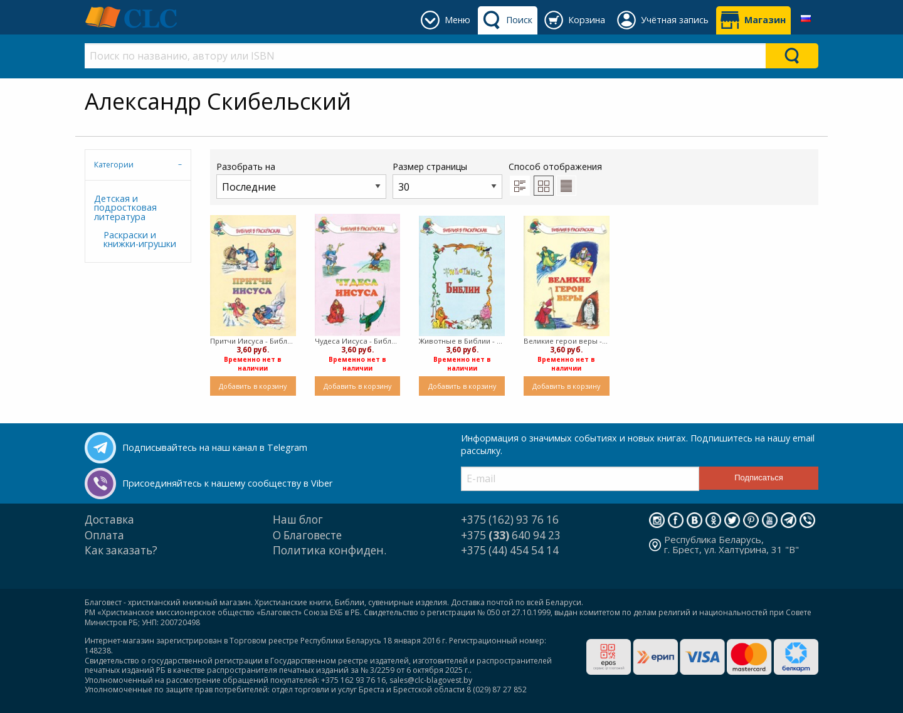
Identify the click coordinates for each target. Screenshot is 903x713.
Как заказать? (121, 550)
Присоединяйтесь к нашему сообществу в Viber (227, 483)
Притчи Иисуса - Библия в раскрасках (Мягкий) (253, 341)
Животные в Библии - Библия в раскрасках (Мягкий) (462, 341)
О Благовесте (307, 535)
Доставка (109, 519)
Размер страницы (447, 180)
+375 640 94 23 (511, 535)
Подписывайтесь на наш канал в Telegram (214, 447)
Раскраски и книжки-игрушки (139, 239)
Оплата (104, 535)
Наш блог (298, 519)
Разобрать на (301, 180)
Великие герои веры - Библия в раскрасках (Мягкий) (567, 341)
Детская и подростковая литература (125, 208)
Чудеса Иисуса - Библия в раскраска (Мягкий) (358, 341)
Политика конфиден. (329, 550)
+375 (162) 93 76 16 (510, 519)
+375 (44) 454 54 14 (510, 550)
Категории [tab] (114, 164)
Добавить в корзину (253, 386)
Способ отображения (555, 178)
